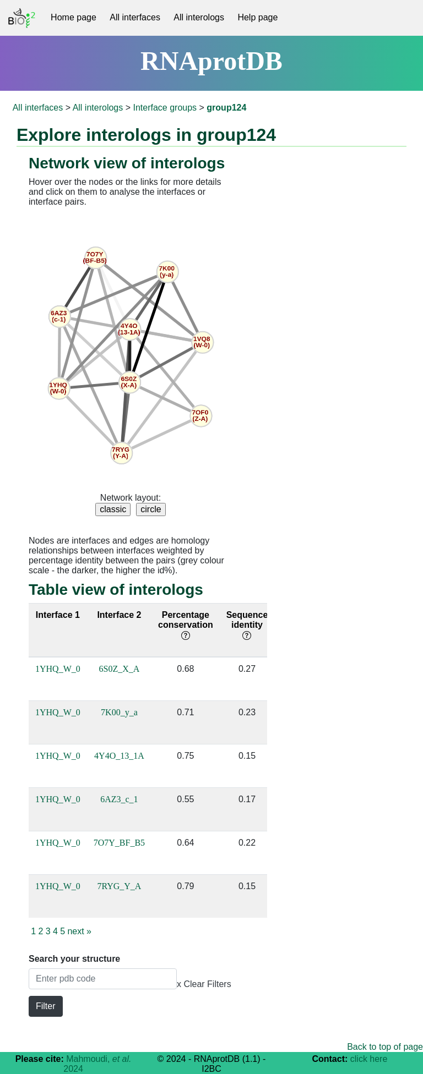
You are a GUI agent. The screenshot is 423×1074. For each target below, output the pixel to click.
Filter (46, 1006)
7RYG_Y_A (119, 886)
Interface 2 (119, 615)
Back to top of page (385, 1046)
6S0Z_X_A (119, 668)
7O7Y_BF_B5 (119, 842)
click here (369, 1059)
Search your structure (74, 958)
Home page (73, 17)
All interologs (198, 17)
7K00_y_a (119, 712)
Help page (257, 17)
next (79, 931)
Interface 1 (58, 615)
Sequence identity (247, 624)
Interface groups (165, 107)
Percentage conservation (185, 624)
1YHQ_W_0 (57, 668)
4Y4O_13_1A (119, 755)
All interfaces (135, 17)
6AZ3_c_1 (119, 799)
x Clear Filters (204, 984)
